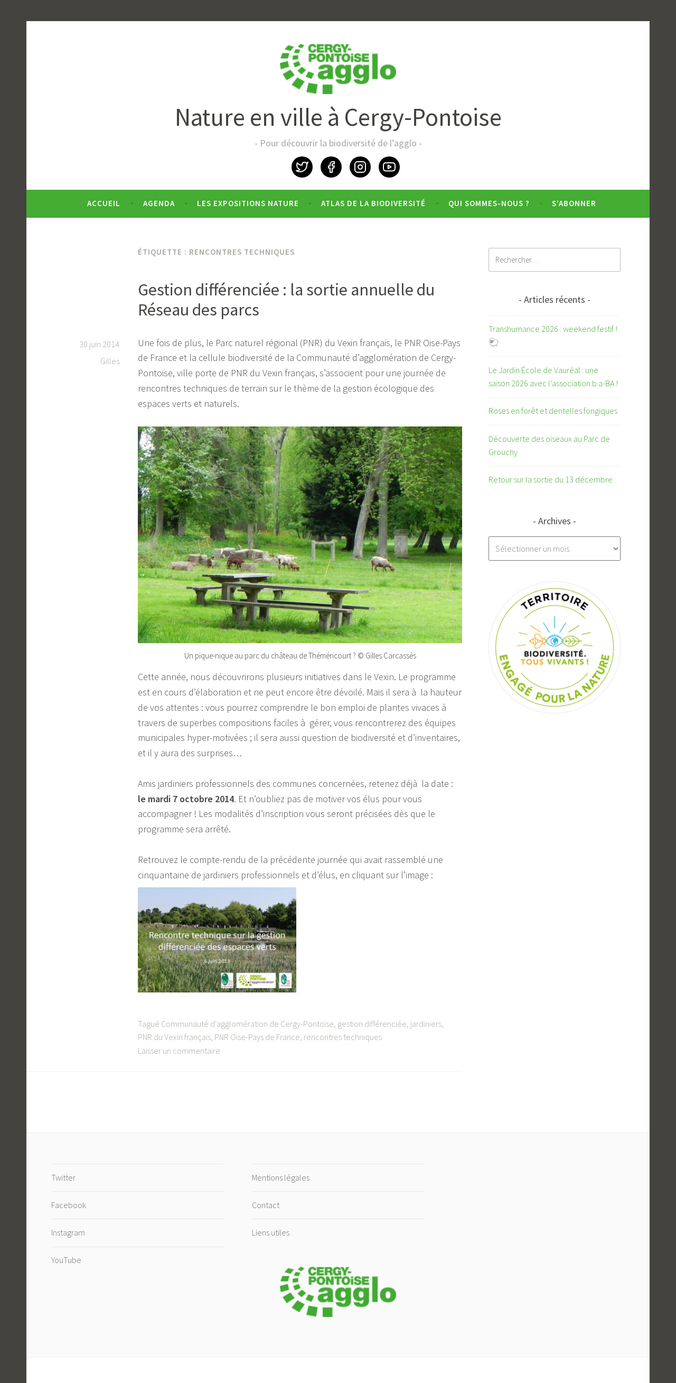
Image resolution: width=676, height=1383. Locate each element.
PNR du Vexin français (174, 1037)
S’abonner (574, 203)
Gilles (109, 361)
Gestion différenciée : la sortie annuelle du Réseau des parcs (286, 299)
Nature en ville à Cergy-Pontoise (338, 117)
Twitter (302, 167)
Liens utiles (270, 1232)
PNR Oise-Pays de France (257, 1037)
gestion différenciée (372, 1023)
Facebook (331, 167)
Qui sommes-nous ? (489, 203)
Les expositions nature (248, 203)
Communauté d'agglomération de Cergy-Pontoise (247, 1023)
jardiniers (426, 1023)
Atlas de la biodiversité (373, 203)
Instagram (360, 167)
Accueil (103, 203)
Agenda (159, 203)
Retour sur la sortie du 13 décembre (551, 479)
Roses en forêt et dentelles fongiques (553, 410)
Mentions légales (280, 1177)
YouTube (389, 167)
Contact (265, 1205)
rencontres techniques (343, 1037)
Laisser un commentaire (179, 1050)
